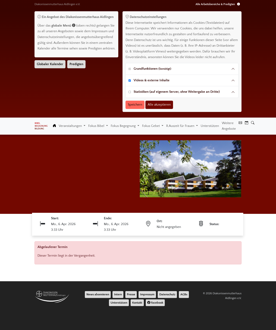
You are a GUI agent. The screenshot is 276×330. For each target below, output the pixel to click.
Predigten (76, 64)
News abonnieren (97, 294)
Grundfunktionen (152, 69)
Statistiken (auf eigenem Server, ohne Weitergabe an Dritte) (177, 92)
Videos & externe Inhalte (152, 80)
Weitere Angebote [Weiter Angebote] (229, 126)
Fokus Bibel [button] (96, 126)
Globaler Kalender (50, 64)
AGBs (183, 294)
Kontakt (137, 302)
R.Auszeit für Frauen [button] (180, 126)
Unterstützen (210, 126)
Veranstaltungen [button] (71, 126)
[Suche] (253, 123)
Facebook (155, 302)
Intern (118, 294)
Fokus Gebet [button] (151, 126)
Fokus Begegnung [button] (124, 126)
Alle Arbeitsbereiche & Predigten (218, 4)
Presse (131, 294)
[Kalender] (246, 123)
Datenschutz (167, 294)
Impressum (147, 294)
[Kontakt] (240, 123)
